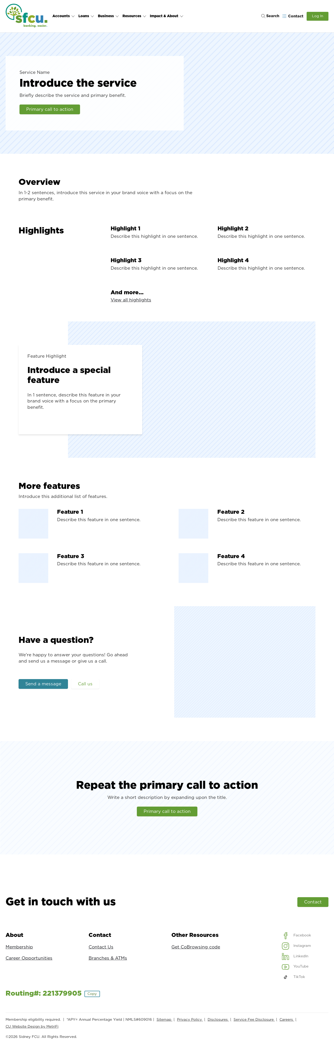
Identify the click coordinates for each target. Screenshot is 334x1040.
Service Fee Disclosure (254, 1019)
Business (108, 16)
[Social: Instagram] (296, 945)
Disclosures (218, 1019)
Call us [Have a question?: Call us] (85, 684)
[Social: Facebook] (296, 935)
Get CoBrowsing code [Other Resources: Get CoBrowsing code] (195, 947)
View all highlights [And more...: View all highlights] (131, 300)
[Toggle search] (268, 16)
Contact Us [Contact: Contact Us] (101, 947)
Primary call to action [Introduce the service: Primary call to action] (49, 109)
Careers (286, 1019)
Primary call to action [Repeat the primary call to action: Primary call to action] (167, 811)
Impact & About (166, 16)
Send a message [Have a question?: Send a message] (43, 684)
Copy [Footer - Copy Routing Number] (92, 994)
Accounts (63, 16)
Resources (134, 16)
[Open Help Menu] (293, 16)
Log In (317, 16)
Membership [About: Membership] (19, 947)
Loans (86, 16)
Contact (313, 902)
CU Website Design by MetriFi (32, 1026)
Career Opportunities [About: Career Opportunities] (29, 958)
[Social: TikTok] (293, 977)
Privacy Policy (190, 1019)
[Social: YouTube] (295, 966)
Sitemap (164, 1019)
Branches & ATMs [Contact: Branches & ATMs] (108, 958)
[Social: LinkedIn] (295, 956)
